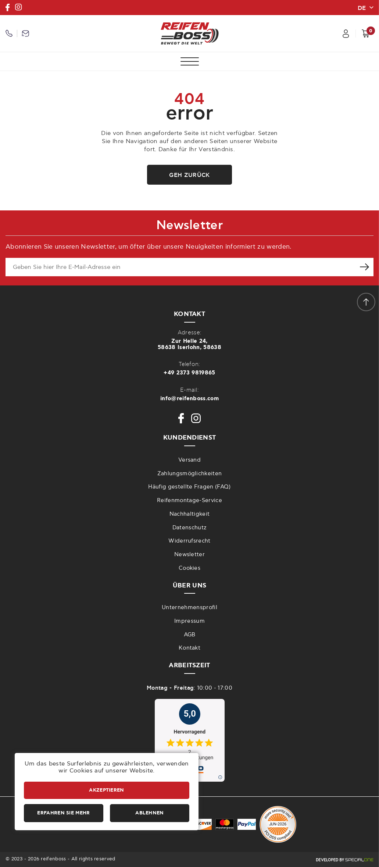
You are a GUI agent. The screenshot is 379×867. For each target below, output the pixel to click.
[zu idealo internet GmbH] (189, 740)
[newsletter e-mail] (180, 267)
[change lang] (365, 7)
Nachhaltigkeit (189, 514)
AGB (190, 634)
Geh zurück (189, 175)
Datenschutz (189, 527)
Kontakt (189, 648)
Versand (189, 460)
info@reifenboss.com (189, 398)
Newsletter (189, 554)
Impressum (189, 621)
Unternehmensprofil (189, 607)
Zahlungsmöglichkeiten (189, 473)
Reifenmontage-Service (189, 500)
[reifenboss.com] (190, 33)
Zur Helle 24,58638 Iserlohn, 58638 (189, 344)
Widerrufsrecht (189, 541)
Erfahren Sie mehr (63, 813)
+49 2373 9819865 (189, 373)
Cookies (189, 568)
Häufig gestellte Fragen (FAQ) (189, 487)
